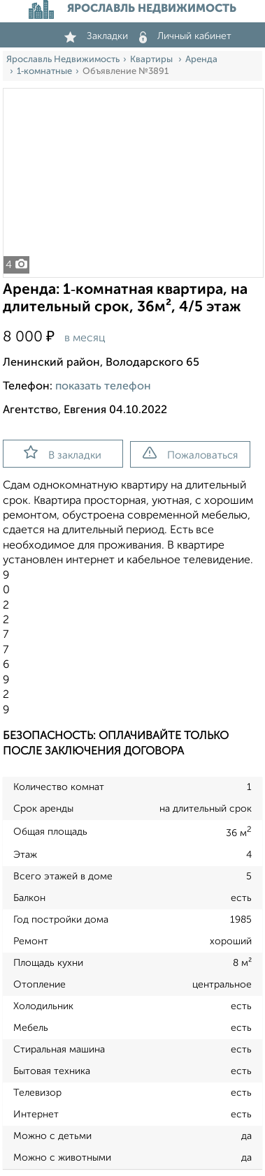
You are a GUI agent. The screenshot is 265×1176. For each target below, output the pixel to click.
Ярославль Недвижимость (63, 59)
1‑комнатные (44, 71)
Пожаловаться (190, 454)
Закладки (96, 36)
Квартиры (152, 59)
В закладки (62, 453)
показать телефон (103, 386)
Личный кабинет (185, 36)
